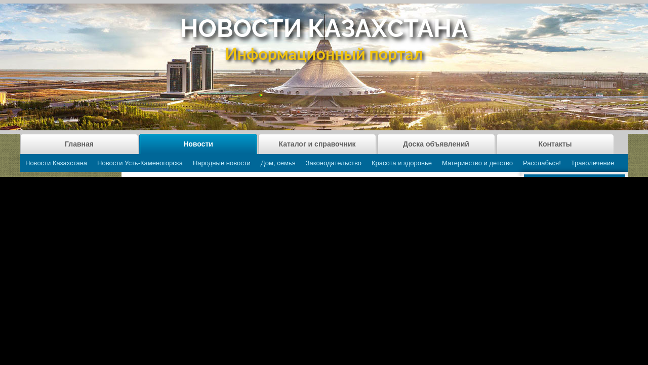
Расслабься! (542, 163)
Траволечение (592, 163)
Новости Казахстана (56, 163)
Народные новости (222, 163)
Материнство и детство (477, 163)
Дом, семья (278, 163)
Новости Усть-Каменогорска (140, 163)
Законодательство (333, 163)
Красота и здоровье (402, 163)
